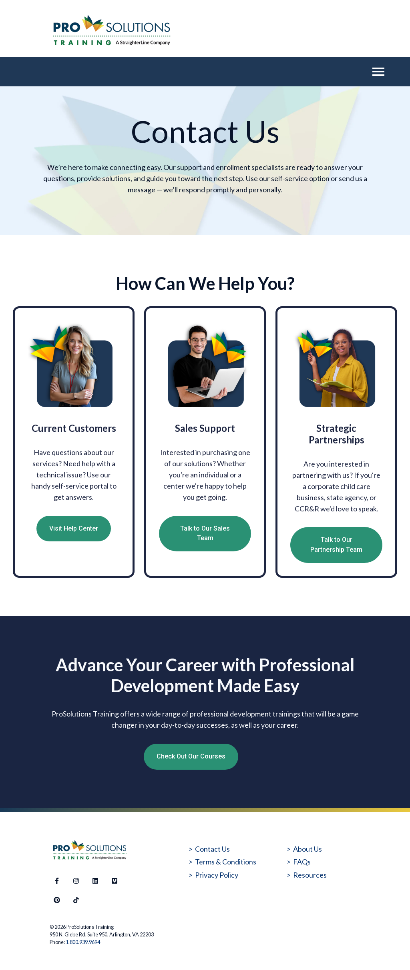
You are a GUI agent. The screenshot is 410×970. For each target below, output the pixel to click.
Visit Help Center (73, 528)
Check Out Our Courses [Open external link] (191, 756)
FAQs (302, 861)
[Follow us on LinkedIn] (95, 881)
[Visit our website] (114, 881)
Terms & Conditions (225, 861)
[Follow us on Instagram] (76, 881)
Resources (310, 874)
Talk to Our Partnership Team (336, 544)
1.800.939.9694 (83, 942)
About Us (307, 848)
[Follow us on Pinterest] (57, 900)
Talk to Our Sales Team (205, 533)
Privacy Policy (216, 874)
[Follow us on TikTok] (76, 900)
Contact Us (212, 848)
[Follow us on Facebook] (57, 881)
